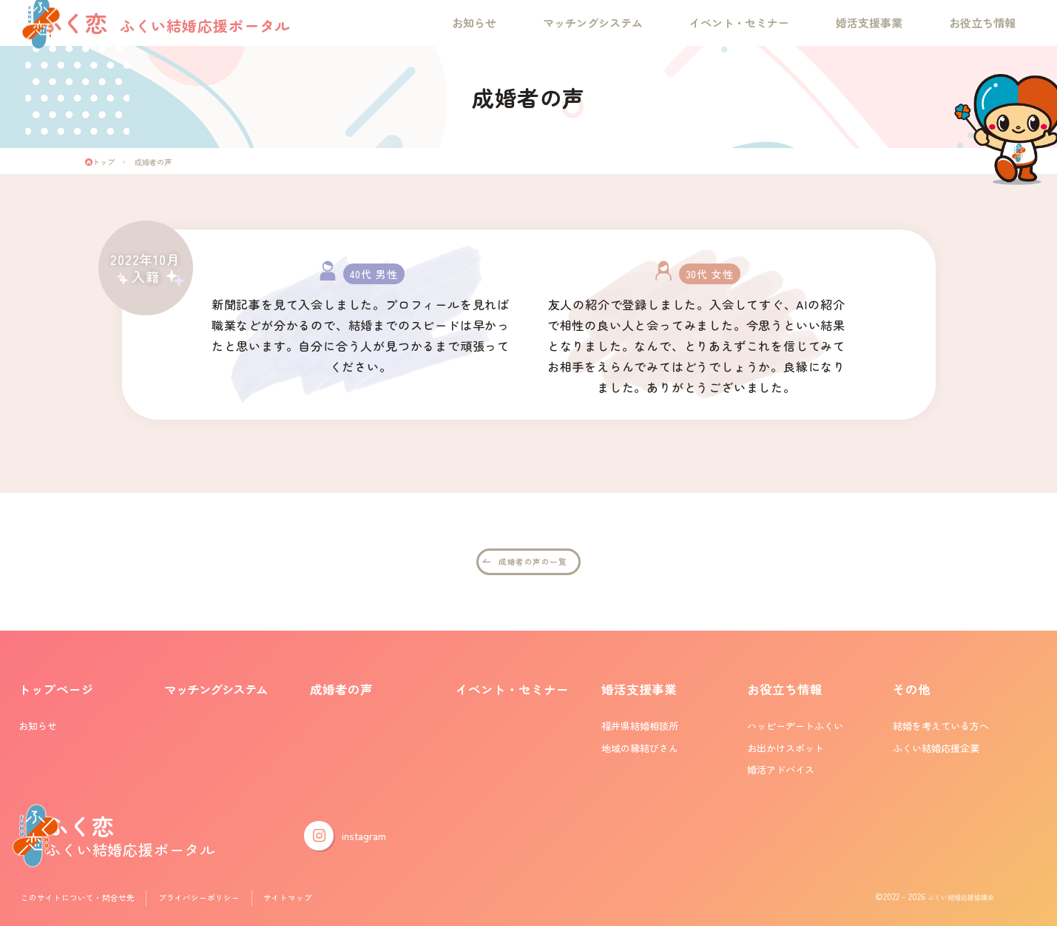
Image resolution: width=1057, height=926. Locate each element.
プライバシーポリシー (221, 900)
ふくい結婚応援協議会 (949, 899)
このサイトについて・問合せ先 (85, 900)
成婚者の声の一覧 (533, 562)
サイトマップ (318, 900)
